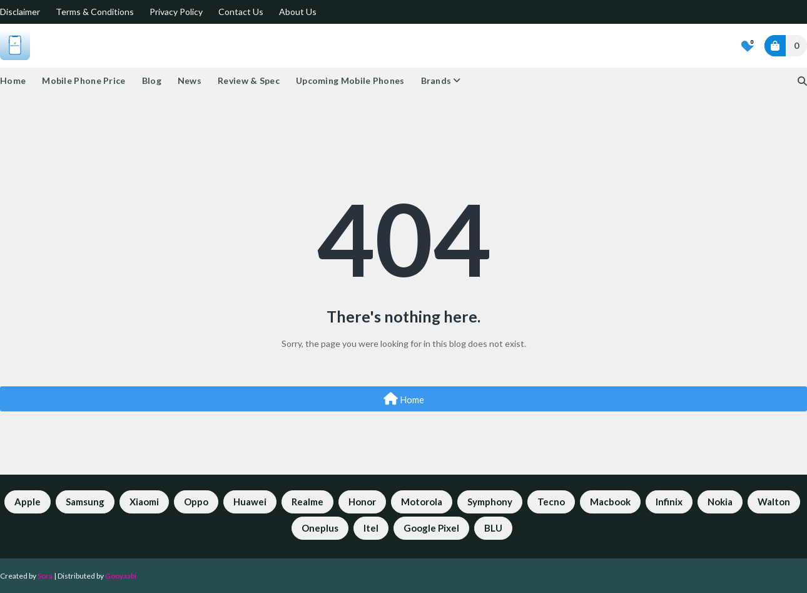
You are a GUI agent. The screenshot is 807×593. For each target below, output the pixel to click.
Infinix (669, 501)
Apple (27, 501)
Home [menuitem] (13, 80)
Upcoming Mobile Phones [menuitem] (350, 80)
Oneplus (320, 528)
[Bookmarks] (747, 45)
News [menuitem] (189, 80)
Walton (774, 501)
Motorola (421, 501)
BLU (493, 528)
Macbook (610, 501)
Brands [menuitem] (436, 80)
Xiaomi (144, 501)
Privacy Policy (176, 11)
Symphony (489, 501)
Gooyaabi (120, 575)
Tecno (551, 501)
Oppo (196, 501)
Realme (307, 501)
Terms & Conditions (95, 11)
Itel (370, 528)
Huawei (249, 501)
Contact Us (240, 11)
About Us (298, 11)
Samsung (85, 501)
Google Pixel (431, 528)
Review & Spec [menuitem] (249, 80)
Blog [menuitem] (151, 80)
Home (403, 399)
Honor (362, 501)
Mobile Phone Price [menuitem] (83, 80)
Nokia (720, 501)
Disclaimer (20, 11)
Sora (45, 575)
